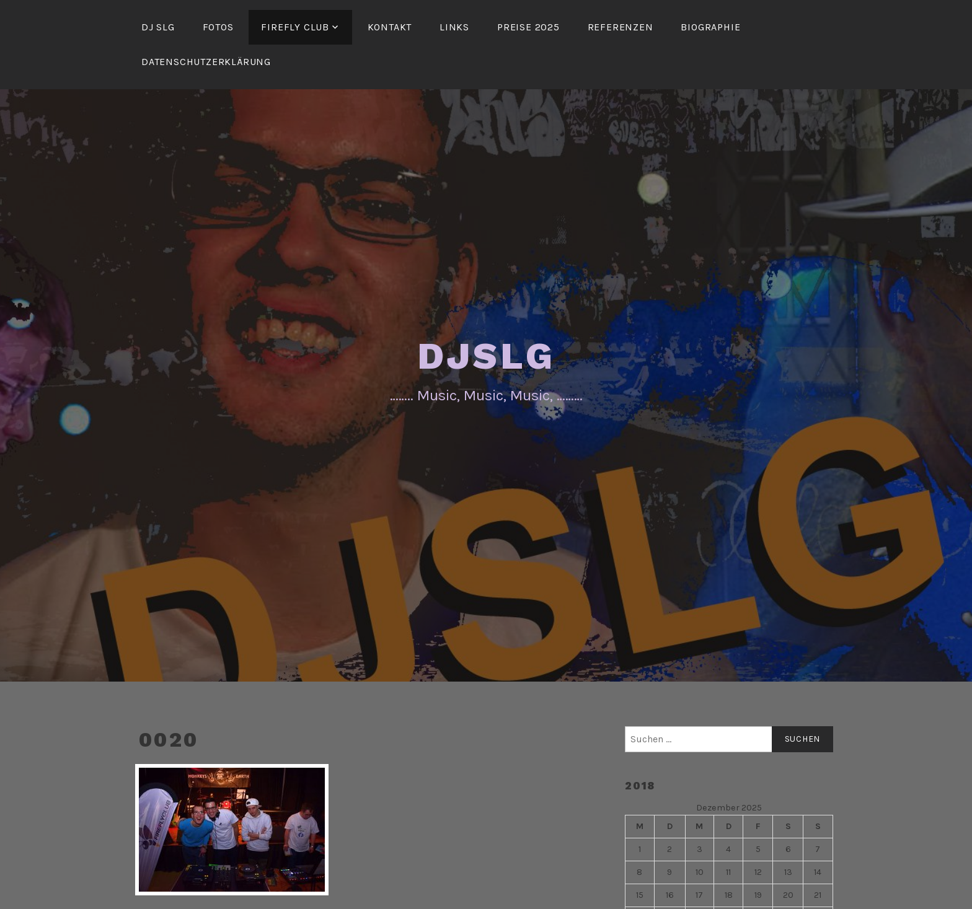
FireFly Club (295, 27)
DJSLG (486, 356)
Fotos (218, 27)
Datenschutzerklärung (206, 62)
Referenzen (620, 27)
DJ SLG (158, 27)
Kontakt (390, 27)
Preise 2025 (528, 27)
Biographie (710, 27)
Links (454, 27)
